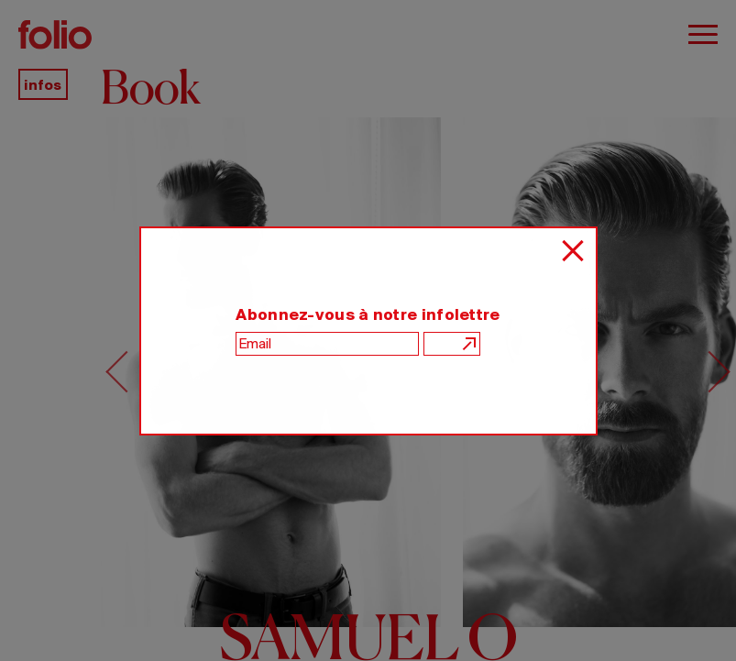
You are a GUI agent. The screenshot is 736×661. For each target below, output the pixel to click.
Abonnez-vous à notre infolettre (368, 314)
